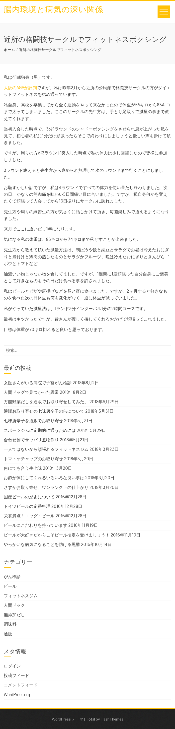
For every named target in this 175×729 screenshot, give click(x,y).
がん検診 (12, 576)
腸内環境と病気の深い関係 (53, 8)
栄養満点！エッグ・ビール (29, 516)
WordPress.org (17, 694)
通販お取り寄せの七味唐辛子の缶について (44, 411)
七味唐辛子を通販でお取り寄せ (33, 420)
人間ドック (14, 605)
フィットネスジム (21, 595)
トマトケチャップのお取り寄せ (33, 459)
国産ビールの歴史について (29, 497)
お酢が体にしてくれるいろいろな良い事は (44, 477)
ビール (10, 586)
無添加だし (14, 614)
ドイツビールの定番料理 (27, 506)
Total (90, 719)
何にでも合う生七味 (23, 468)
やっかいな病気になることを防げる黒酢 (42, 544)
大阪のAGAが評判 (20, 87)
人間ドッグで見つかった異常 (31, 392)
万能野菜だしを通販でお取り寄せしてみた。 (46, 401)
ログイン (12, 666)
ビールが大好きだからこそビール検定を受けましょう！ (57, 535)
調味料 (10, 624)
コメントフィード (21, 685)
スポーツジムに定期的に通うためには (40, 430)
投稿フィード (16, 675)
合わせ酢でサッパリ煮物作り (31, 440)
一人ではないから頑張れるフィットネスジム (46, 449)
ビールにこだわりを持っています (35, 525)
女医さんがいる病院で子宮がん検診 (38, 383)
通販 (8, 634)
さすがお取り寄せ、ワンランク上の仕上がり (46, 487)
